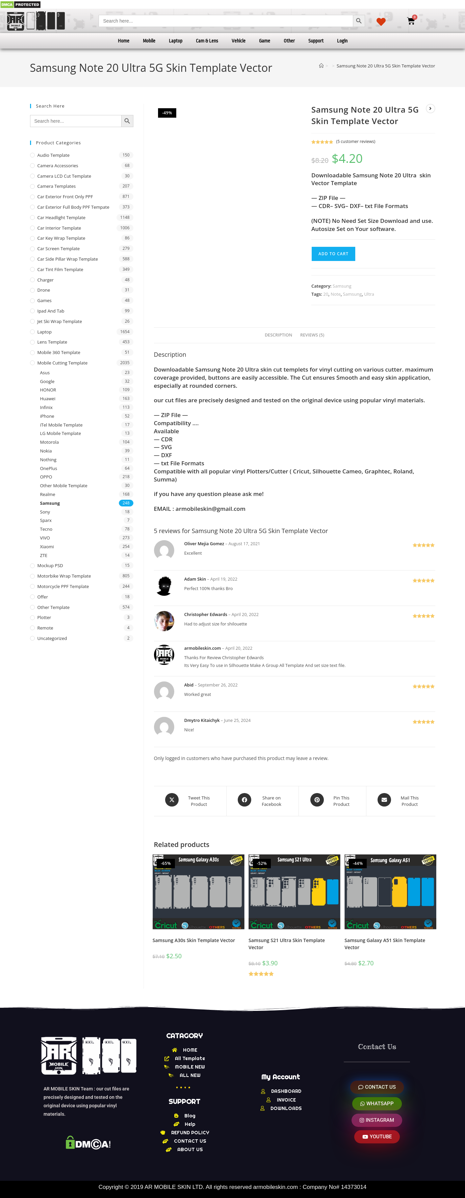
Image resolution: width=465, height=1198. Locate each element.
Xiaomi (47, 547)
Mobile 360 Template (58, 352)
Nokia (46, 451)
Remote (45, 628)
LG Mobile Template (60, 433)
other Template (53, 607)
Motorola (49, 442)
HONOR (48, 390)
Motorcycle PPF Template (63, 586)
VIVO (45, 538)
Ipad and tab (50, 311)
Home (123, 40)
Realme (47, 494)
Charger (45, 280)
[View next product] (430, 108)
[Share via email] (401, 800)
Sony (45, 512)
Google (47, 381)
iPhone (47, 416)
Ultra (369, 294)
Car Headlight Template (61, 217)
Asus (45, 373)
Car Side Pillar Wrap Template (67, 259)
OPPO (46, 477)
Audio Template (53, 155)
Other (289, 40)
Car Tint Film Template (60, 269)
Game (264, 40)
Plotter (44, 617)
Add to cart (333, 254)
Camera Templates (56, 186)
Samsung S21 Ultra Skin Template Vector (287, 941)
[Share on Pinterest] (332, 800)
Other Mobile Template (63, 486)
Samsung (342, 286)
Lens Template (52, 342)
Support (316, 40)
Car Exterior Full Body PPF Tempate (73, 207)
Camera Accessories (57, 166)
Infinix (46, 407)
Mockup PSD (50, 565)
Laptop (175, 40)
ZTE (44, 555)
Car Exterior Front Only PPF (65, 197)
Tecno (46, 529)
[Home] (321, 66)
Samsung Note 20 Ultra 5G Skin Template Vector (386, 66)
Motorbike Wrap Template (64, 576)
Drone (43, 290)
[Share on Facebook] (263, 800)
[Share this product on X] (190, 800)
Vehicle (239, 40)
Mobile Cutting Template (62, 363)
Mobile (149, 40)
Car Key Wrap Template (61, 238)
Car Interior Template (59, 228)
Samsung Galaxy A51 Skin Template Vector (384, 941)
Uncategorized (52, 638)
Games (44, 300)
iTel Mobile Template (61, 425)
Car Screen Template (58, 248)
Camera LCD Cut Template (64, 176)
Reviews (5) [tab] (312, 335)
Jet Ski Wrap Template (59, 321)
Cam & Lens (207, 40)
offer (42, 597)
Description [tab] (278, 335)
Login (342, 40)
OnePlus (48, 468)
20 (325, 294)
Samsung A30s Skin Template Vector (194, 937)
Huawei (47, 399)
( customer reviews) (356, 141)
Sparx (46, 520)
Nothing (48, 460)
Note (336, 294)
